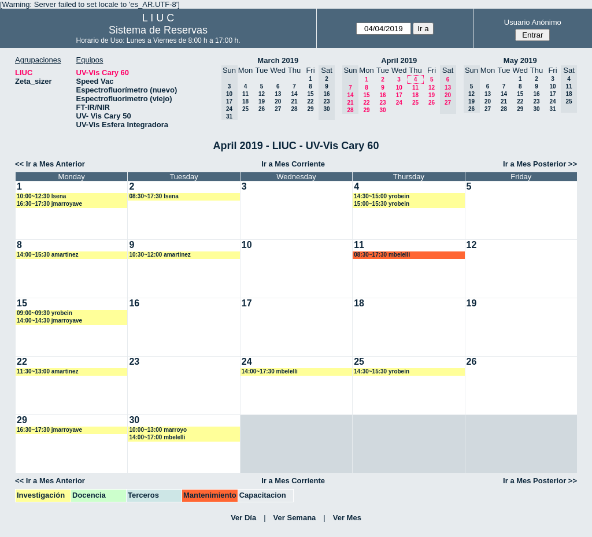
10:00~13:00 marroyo (158, 430)
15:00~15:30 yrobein (381, 204)
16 (382, 95)
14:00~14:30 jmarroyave (49, 320)
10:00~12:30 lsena (41, 196)
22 (310, 101)
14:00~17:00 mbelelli (157, 437)
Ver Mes (347, 517)
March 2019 (277, 60)
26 (261, 109)
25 (245, 109)
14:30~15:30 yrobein (381, 371)
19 (261, 101)
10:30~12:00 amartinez (159, 254)
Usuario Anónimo (532, 22)
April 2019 (399, 60)
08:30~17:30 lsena (153, 196)
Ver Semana (294, 517)
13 (278, 94)
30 (382, 110)
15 (310, 94)
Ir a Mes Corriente (293, 164)
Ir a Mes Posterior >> (540, 164)
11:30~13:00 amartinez (47, 371)
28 (294, 109)
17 (399, 95)
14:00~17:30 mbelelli (270, 371)
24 (399, 102)
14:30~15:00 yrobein (381, 196)
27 (278, 109)
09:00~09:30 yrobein (44, 313)
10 (399, 87)
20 (278, 101)
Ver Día (243, 517)
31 (552, 109)
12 (261, 94)
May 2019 (520, 60)
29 (310, 109)
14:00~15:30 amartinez (47, 254)
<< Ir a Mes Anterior (50, 164)
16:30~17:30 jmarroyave (49, 204)
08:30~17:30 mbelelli (382, 254)
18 (245, 101)
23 (382, 102)
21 (294, 101)
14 (294, 94)
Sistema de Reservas (158, 30)
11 (245, 94)
